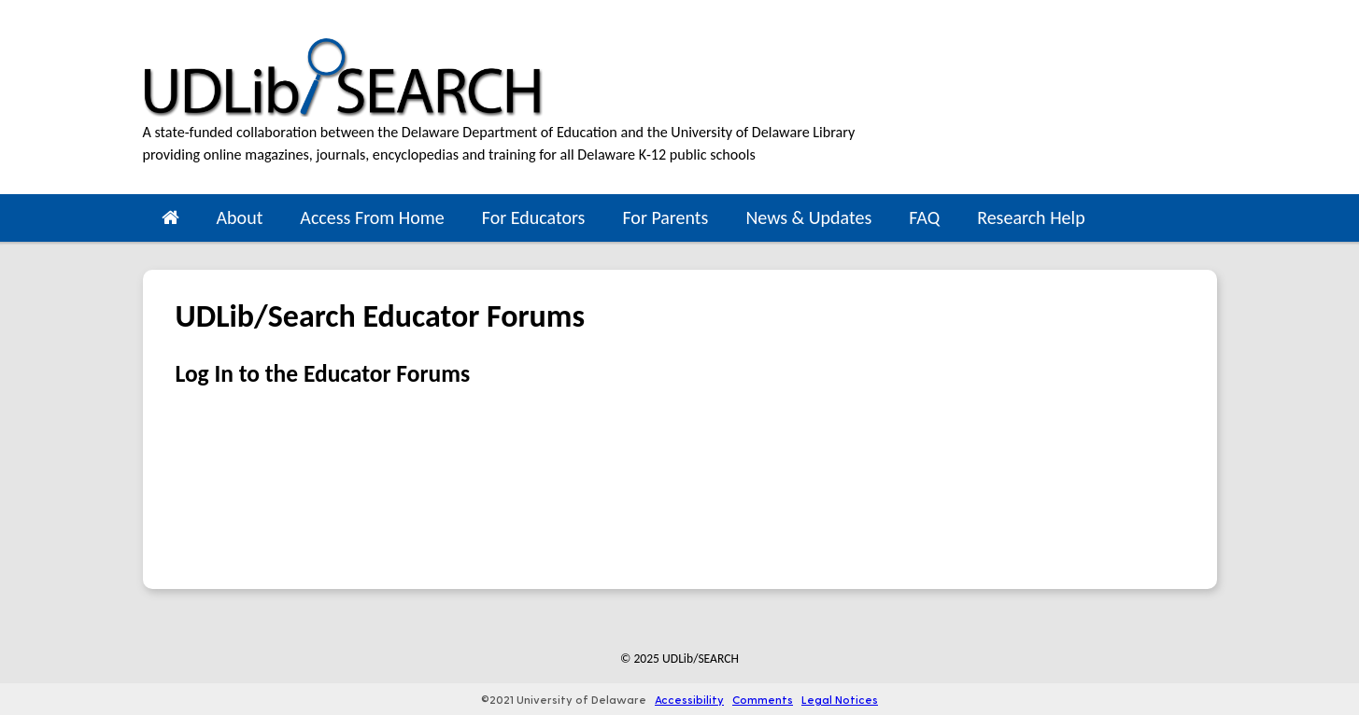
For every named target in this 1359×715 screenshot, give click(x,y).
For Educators (534, 217)
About (240, 217)
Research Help (1031, 217)
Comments (762, 699)
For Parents (665, 217)
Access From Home (372, 217)
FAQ (924, 217)
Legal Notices (839, 699)
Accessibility (689, 699)
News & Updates (808, 217)
